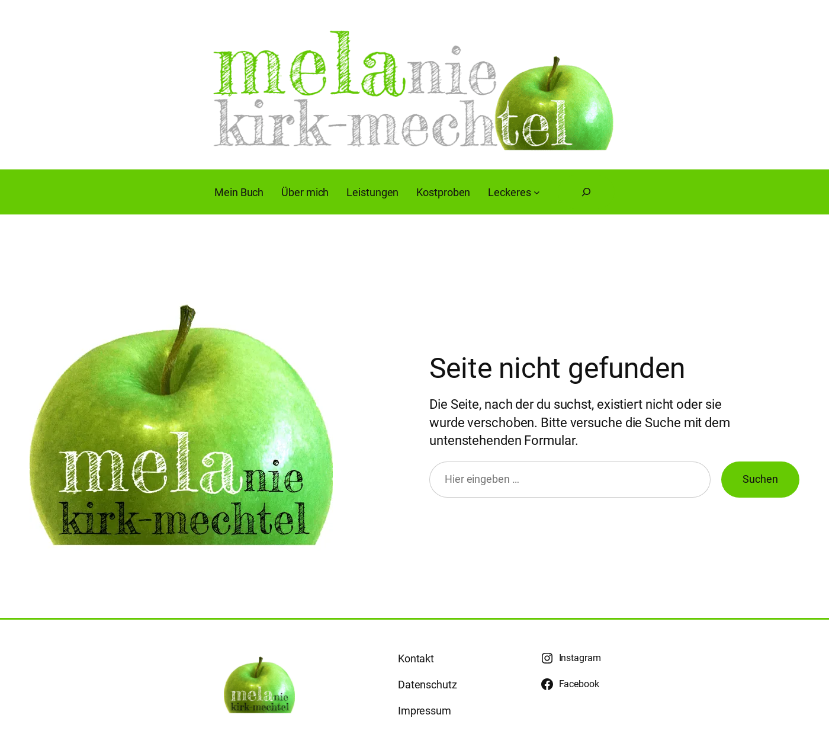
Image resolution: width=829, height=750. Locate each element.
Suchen (760, 479)
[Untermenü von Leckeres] (537, 192)
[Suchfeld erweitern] (586, 192)
